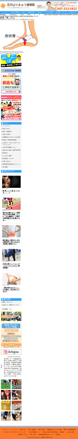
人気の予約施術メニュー (9, 147)
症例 (23, 12)
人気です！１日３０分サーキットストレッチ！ (15, 432)
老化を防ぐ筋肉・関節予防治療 (11, 150)
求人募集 (5, 167)
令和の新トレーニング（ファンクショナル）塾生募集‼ (11, 265)
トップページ (4, 12)
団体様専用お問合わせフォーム (11, 164)
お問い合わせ (72, 12)
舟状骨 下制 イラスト (7, 18)
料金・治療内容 (15, 12)
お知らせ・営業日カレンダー (11, 305)
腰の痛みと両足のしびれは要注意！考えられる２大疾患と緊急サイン (11, 242)
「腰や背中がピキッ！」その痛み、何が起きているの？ (11, 289)
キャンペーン (6, 429)
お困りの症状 (6, 134)
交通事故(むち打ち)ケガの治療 (11, 137)
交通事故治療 (31, 12)
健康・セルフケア (8, 302)
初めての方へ (6, 128)
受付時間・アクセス (61, 12)
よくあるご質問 (49, 12)
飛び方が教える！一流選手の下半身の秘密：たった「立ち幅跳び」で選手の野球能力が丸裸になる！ (11, 216)
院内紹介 (39, 12)
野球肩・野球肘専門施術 (9, 140)
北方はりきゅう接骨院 (40, 437)
